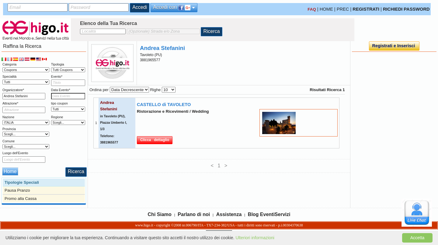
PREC (343, 9)
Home (10, 171)
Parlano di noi (194, 214)
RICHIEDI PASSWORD (406, 9)
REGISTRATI (366, 9)
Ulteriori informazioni (254, 237)
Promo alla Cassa (20, 198)
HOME (326, 9)
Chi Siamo (160, 214)
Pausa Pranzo (17, 190)
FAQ (312, 9)
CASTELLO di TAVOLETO (164, 104)
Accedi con (174, 7)
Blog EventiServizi (269, 214)
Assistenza (229, 214)
